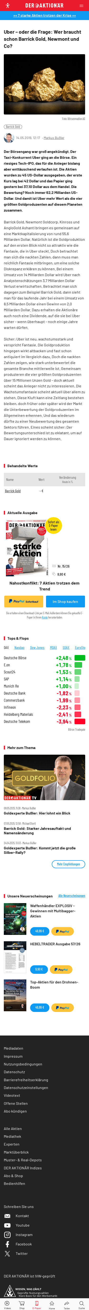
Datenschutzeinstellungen (26, 1087)
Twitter (16, 1253)
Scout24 (9, 671)
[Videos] (7, 1304)
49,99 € (39, 931)
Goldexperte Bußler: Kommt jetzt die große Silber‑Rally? (40, 850)
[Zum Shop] (22, 1304)
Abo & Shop (13, 1175)
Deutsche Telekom (17, 721)
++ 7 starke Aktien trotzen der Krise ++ (44, 15)
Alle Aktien (13, 1128)
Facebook (18, 1244)
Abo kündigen (15, 1111)
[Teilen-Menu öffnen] (67, 1304)
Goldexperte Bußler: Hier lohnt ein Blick (37, 813)
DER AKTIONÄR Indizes (23, 1168)
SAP (6, 678)
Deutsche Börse (15, 657)
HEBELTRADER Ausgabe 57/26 (55, 944)
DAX (6, 647)
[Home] (52, 1304)
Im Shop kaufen (65, 601)
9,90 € (39, 969)
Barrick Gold (13, 127)
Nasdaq (19, 647)
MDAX (53, 647)
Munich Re (11, 686)
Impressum (13, 1056)
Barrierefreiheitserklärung (26, 1079)
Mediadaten (13, 1048)
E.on (7, 664)
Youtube (17, 1225)
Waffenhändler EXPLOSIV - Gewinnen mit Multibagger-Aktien (52, 910)
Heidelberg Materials (18, 714)
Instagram (18, 1234)
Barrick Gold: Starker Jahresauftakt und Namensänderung (37, 830)
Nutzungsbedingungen (23, 1064)
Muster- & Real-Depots (23, 1160)
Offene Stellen (16, 1103)
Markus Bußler (54, 138)
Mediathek (12, 1136)
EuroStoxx (81, 647)
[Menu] (83, 5)
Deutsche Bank (14, 693)
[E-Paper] (37, 1304)
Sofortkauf (23, 601)
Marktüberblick (16, 1152)
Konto (45, 617)
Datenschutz (14, 1071)
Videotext (12, 1095)
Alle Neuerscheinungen (71, 896)
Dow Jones (37, 647)
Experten (11, 1144)
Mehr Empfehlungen (68, 864)
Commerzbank (14, 700)
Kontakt (16, 1215)
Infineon (10, 707)
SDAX (66, 647)
